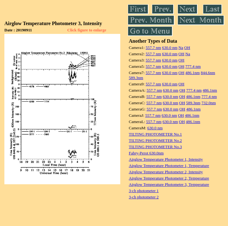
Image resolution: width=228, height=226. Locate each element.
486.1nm (192, 72)
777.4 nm (193, 66)
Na (181, 47)
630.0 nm (169, 47)
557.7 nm (153, 47)
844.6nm (208, 72)
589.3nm (136, 77)
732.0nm (208, 102)
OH (187, 47)
